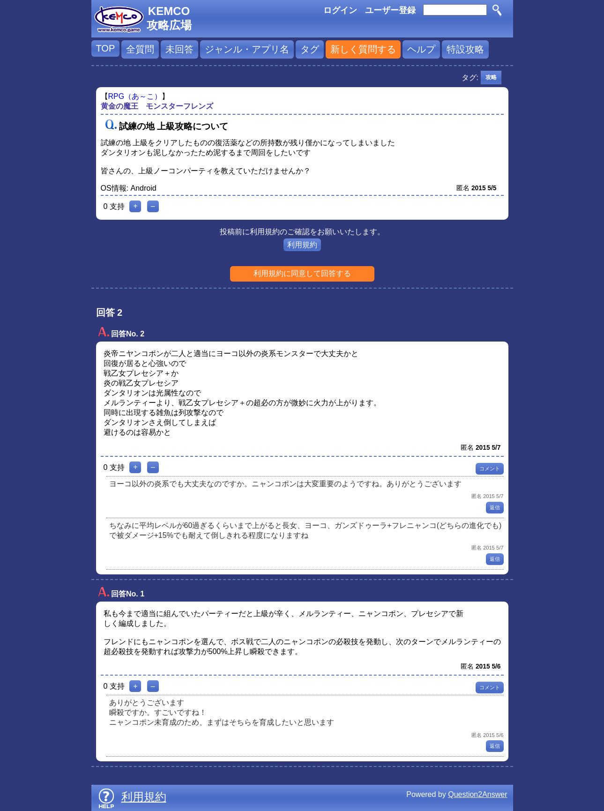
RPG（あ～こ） (135, 96)
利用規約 (302, 245)
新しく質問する (363, 49)
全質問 (140, 49)
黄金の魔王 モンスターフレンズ (157, 106)
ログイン (340, 10)
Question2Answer (477, 794)
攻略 (491, 77)
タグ (309, 49)
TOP (105, 48)
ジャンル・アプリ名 (247, 49)
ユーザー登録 (390, 10)
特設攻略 (465, 49)
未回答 (179, 49)
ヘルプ (421, 49)
